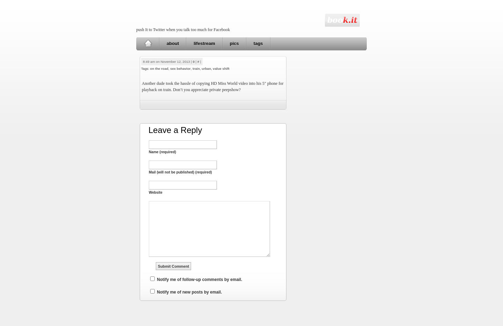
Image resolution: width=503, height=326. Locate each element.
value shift (221, 69)
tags (258, 43)
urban (206, 69)
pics (234, 43)
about (173, 43)
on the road (159, 69)
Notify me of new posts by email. (189, 292)
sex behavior (180, 69)
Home (148, 43)
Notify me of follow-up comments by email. (199, 279)
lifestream (204, 43)
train (196, 69)
